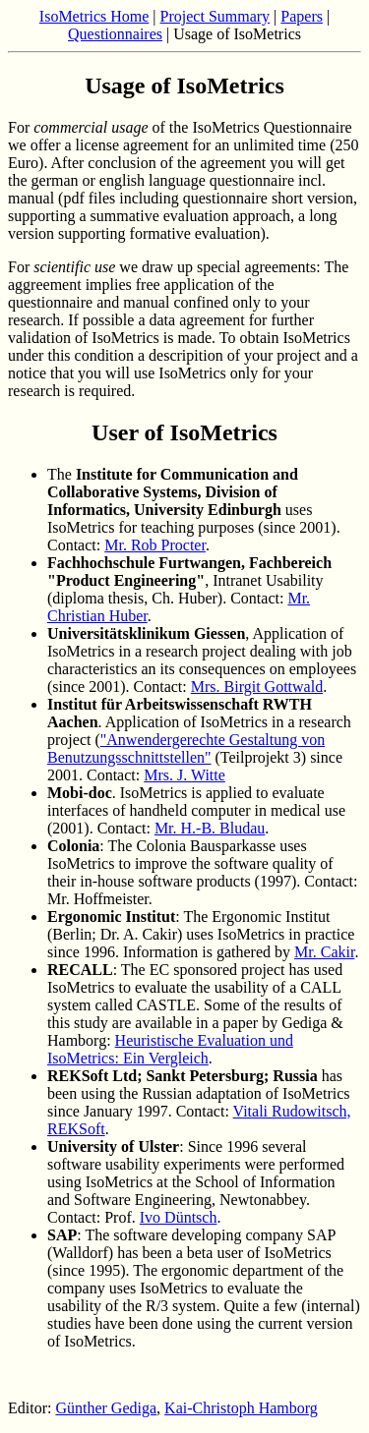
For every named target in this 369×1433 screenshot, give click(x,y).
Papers (301, 16)
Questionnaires (115, 34)
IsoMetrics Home (94, 16)
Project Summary (215, 16)
